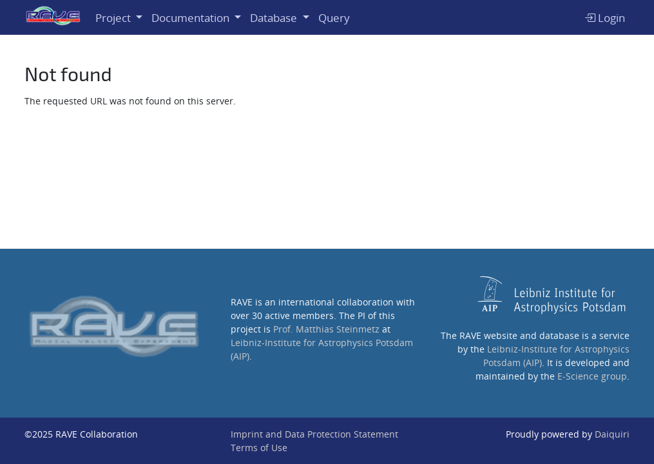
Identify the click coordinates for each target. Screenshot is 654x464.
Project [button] (114, 17)
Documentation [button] (191, 17)
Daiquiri (612, 434)
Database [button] (275, 17)
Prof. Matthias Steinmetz (326, 329)
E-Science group (592, 376)
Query (334, 17)
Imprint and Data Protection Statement (314, 434)
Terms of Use (259, 447)
